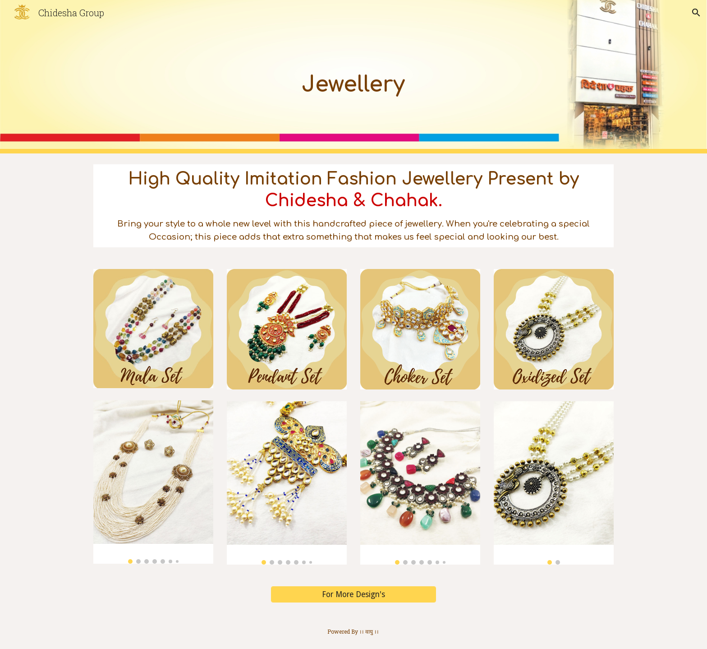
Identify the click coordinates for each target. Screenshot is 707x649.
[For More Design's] (353, 594)
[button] (696, 12)
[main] (353, 77)
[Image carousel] (153, 482)
